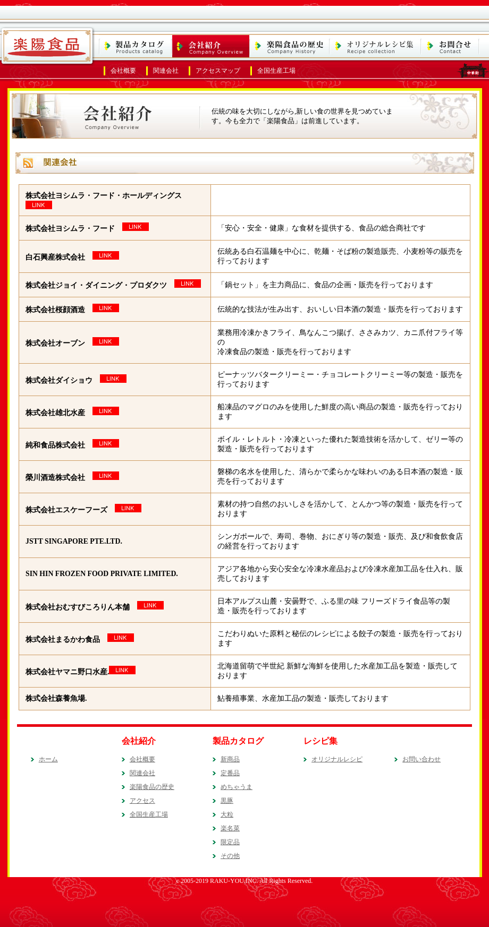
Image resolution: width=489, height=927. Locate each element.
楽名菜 (230, 828)
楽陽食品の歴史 (152, 787)
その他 (230, 856)
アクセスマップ (218, 70)
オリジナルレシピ (336, 759)
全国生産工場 (276, 70)
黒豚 (227, 800)
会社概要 (123, 70)
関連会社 (166, 70)
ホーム (48, 759)
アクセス (142, 800)
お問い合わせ (421, 759)
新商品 (230, 759)
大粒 (227, 814)
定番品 (230, 773)
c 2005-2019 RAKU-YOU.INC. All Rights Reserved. (244, 881)
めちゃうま (236, 787)
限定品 (230, 842)
